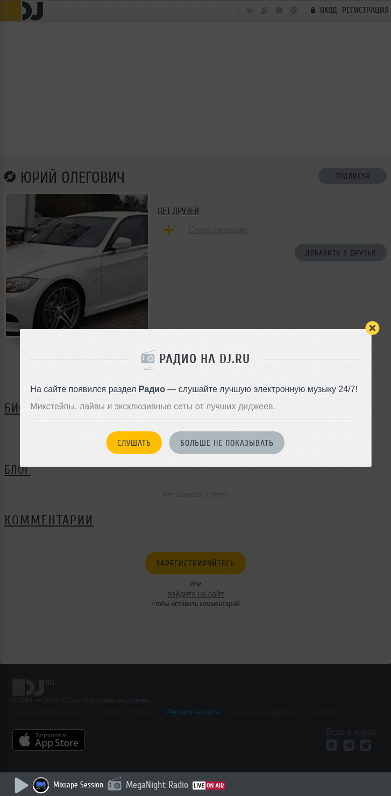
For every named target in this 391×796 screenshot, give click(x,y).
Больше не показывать (227, 443)
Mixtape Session (78, 785)
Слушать (134, 443)
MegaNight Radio (157, 784)
